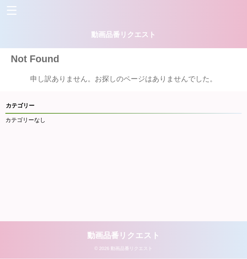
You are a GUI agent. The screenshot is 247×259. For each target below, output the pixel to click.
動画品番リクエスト (123, 34)
